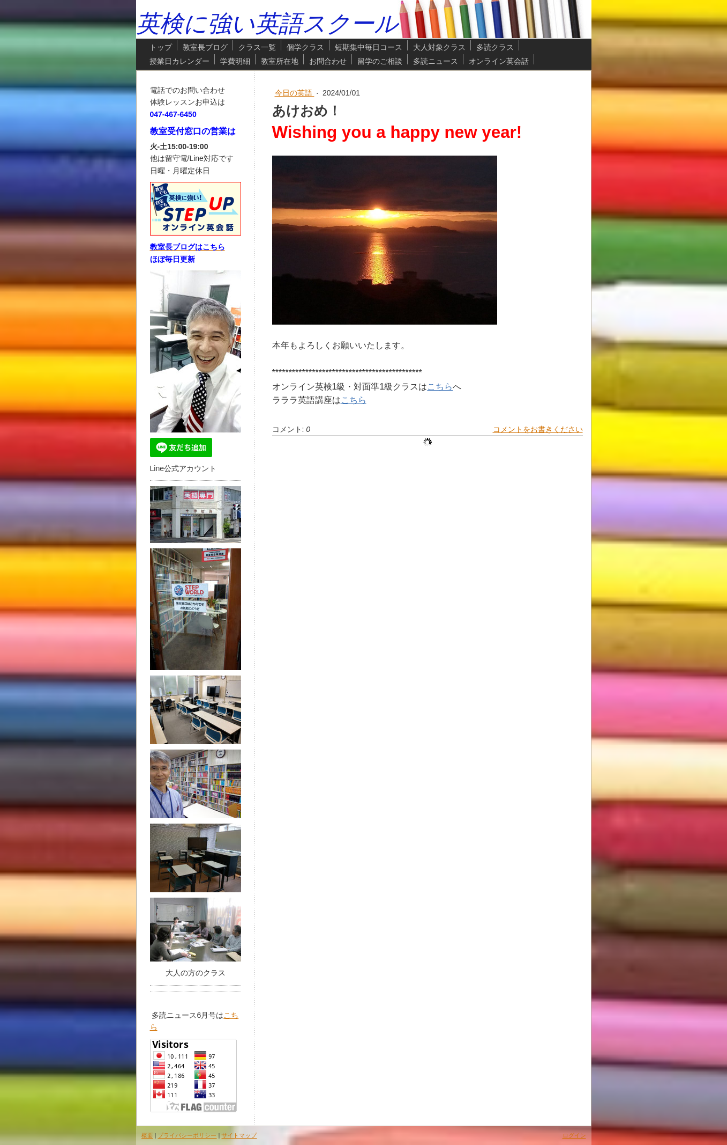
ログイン (574, 1135)
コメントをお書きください (538, 429)
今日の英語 (294, 93)
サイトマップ (239, 1135)
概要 (147, 1135)
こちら (440, 386)
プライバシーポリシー (187, 1135)
